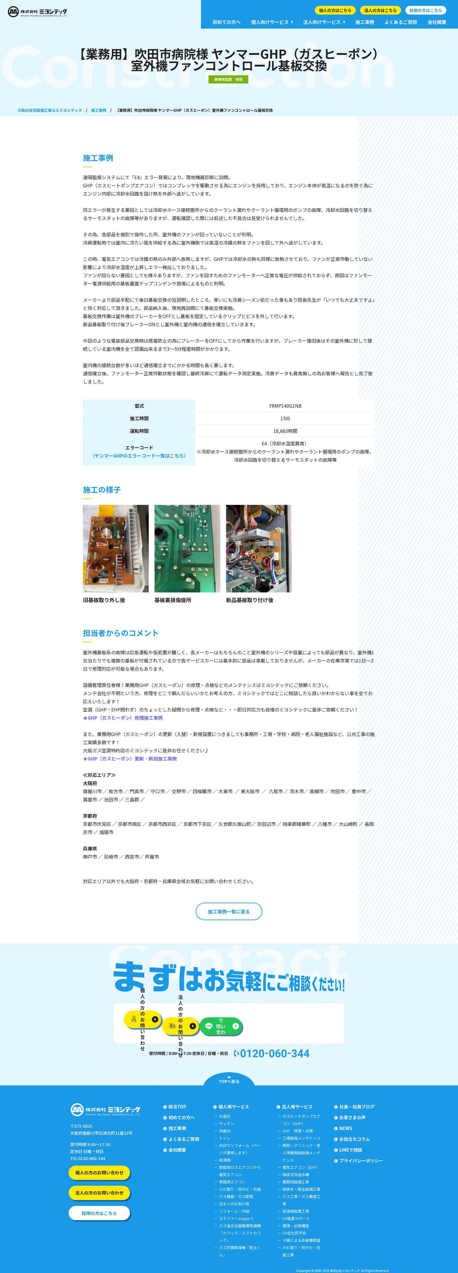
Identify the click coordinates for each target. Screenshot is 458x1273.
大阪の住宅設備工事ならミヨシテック (50, 110)
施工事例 (98, 110)
